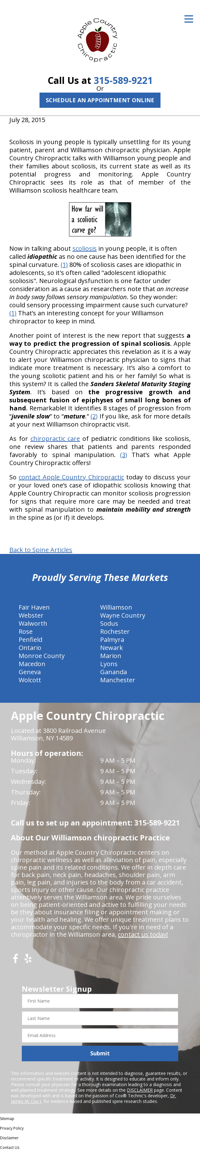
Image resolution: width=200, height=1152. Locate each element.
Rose (26, 631)
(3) (123, 454)
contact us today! (143, 934)
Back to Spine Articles (40, 550)
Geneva (30, 672)
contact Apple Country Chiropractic (71, 477)
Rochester (115, 631)
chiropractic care (55, 438)
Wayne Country (122, 615)
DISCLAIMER (140, 1090)
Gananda (113, 672)
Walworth (33, 623)
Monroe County (42, 655)
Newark (111, 647)
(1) (64, 264)
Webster (31, 615)
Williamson (116, 607)
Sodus (109, 623)
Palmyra (112, 639)
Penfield (30, 639)
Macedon (32, 664)
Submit (100, 1053)
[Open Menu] (189, 19)
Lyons (109, 664)
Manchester (117, 680)
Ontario (30, 647)
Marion (110, 655)
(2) (94, 416)
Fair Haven (34, 607)
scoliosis (84, 248)
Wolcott (30, 680)
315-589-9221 (123, 80)
